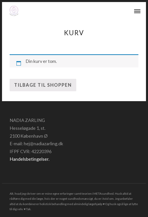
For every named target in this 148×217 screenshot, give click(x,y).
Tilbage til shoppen (43, 85)
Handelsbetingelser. (30, 159)
